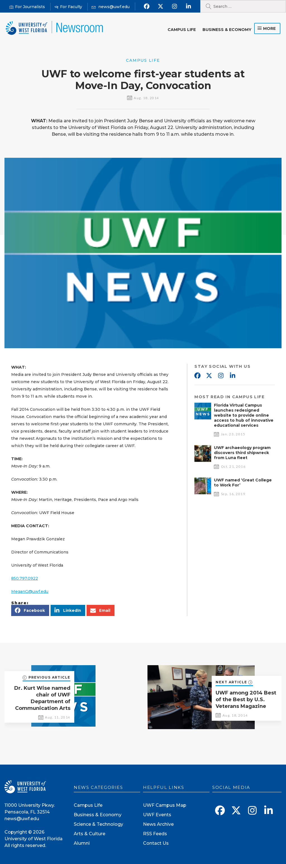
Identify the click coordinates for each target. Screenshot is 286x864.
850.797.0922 (24, 578)
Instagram (220, 376)
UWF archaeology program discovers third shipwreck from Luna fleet (242, 452)
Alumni (82, 843)
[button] (30, 610)
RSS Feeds (155, 833)
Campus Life (182, 29)
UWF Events (157, 814)
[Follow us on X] (160, 6)
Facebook (197, 376)
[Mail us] (111, 6)
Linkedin (232, 376)
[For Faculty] (68, 6)
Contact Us (156, 843)
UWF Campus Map (164, 805)
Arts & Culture (89, 833)
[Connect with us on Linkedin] (188, 6)
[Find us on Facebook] (146, 6)
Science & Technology (98, 824)
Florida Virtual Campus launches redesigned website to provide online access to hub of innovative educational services (243, 415)
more (269, 28)
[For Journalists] (27, 6)
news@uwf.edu (21, 818)
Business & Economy (226, 29)
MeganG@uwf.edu (29, 591)
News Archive (158, 824)
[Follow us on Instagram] (174, 6)
